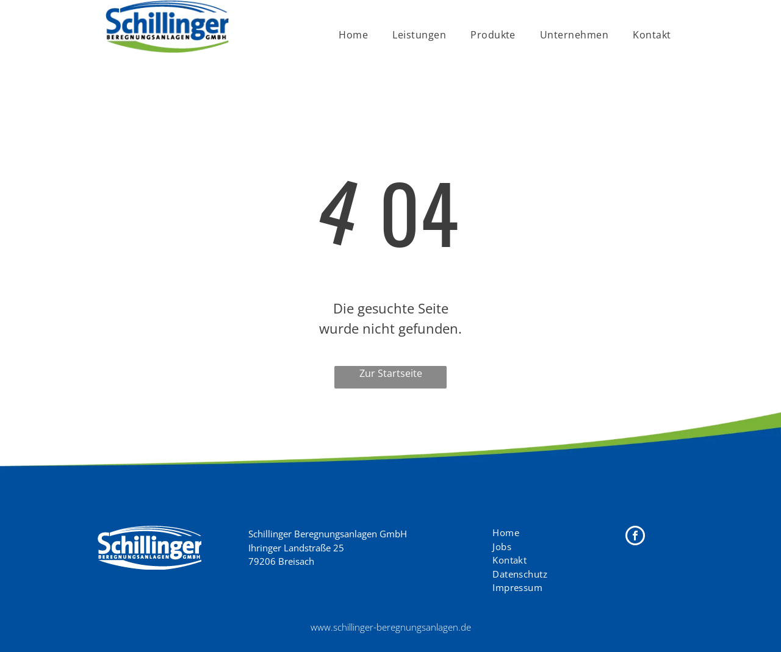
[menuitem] (353, 35)
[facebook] (635, 537)
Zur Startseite (390, 373)
